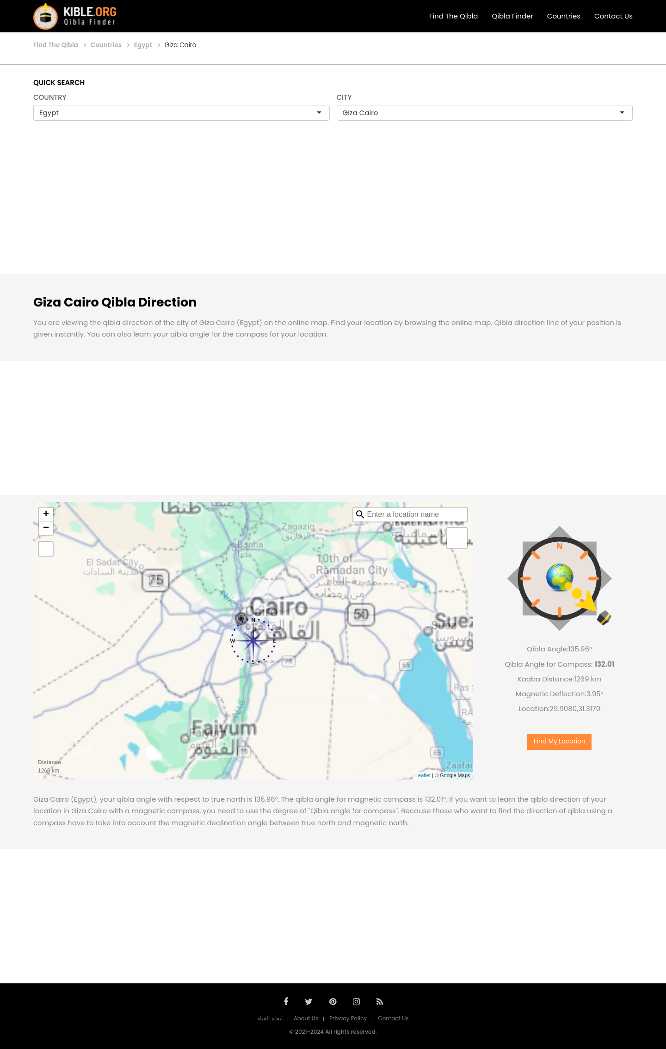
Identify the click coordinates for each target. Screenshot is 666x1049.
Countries (563, 16)
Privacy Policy (348, 1018)
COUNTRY (50, 97)
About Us (306, 1018)
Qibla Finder (512, 16)
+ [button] (46, 514)
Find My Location (560, 741)
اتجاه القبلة (269, 1018)
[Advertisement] (333, 207)
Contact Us (613, 16)
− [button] (46, 528)
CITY (344, 97)
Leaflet (423, 775)
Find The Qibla (453, 16)
